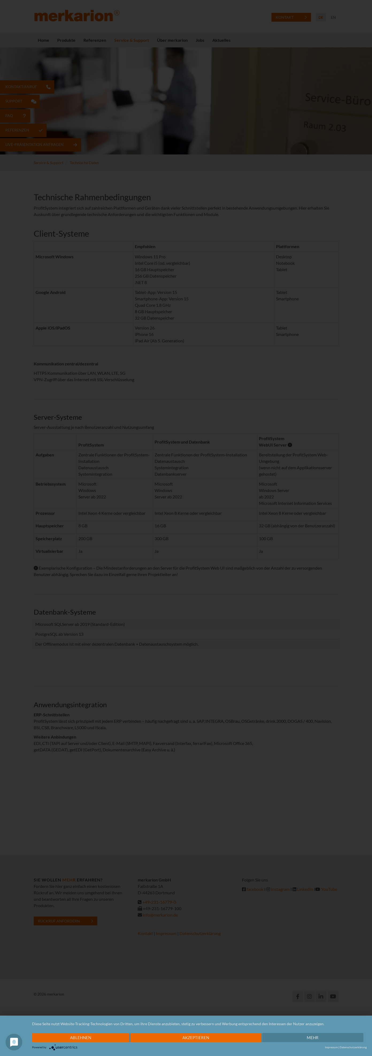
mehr (312, 1037)
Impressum (331, 1047)
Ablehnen (80, 1037)
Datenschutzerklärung (353, 1047)
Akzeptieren (195, 1037)
